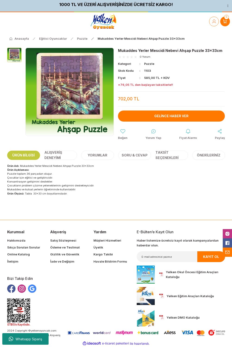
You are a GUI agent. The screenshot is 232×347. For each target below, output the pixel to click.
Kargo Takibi (103, 254)
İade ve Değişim (62, 261)
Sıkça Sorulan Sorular (23, 247)
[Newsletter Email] (181, 256)
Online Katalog (18, 254)
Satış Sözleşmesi (63, 240)
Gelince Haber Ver (171, 116)
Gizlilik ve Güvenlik (64, 254)
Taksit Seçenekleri (167, 155)
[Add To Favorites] (122, 134)
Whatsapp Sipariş (25, 338)
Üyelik (98, 247)
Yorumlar (97, 155)
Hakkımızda (16, 240)
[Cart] (225, 21)
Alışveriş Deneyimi (53, 155)
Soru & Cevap (135, 155)
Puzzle (149, 64)
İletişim (12, 261)
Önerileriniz (208, 155)
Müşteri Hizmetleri (107, 240)
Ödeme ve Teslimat (65, 247)
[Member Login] (214, 21)
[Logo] (103, 21)
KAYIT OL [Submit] (211, 257)
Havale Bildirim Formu (110, 261)
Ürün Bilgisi (23, 155)
